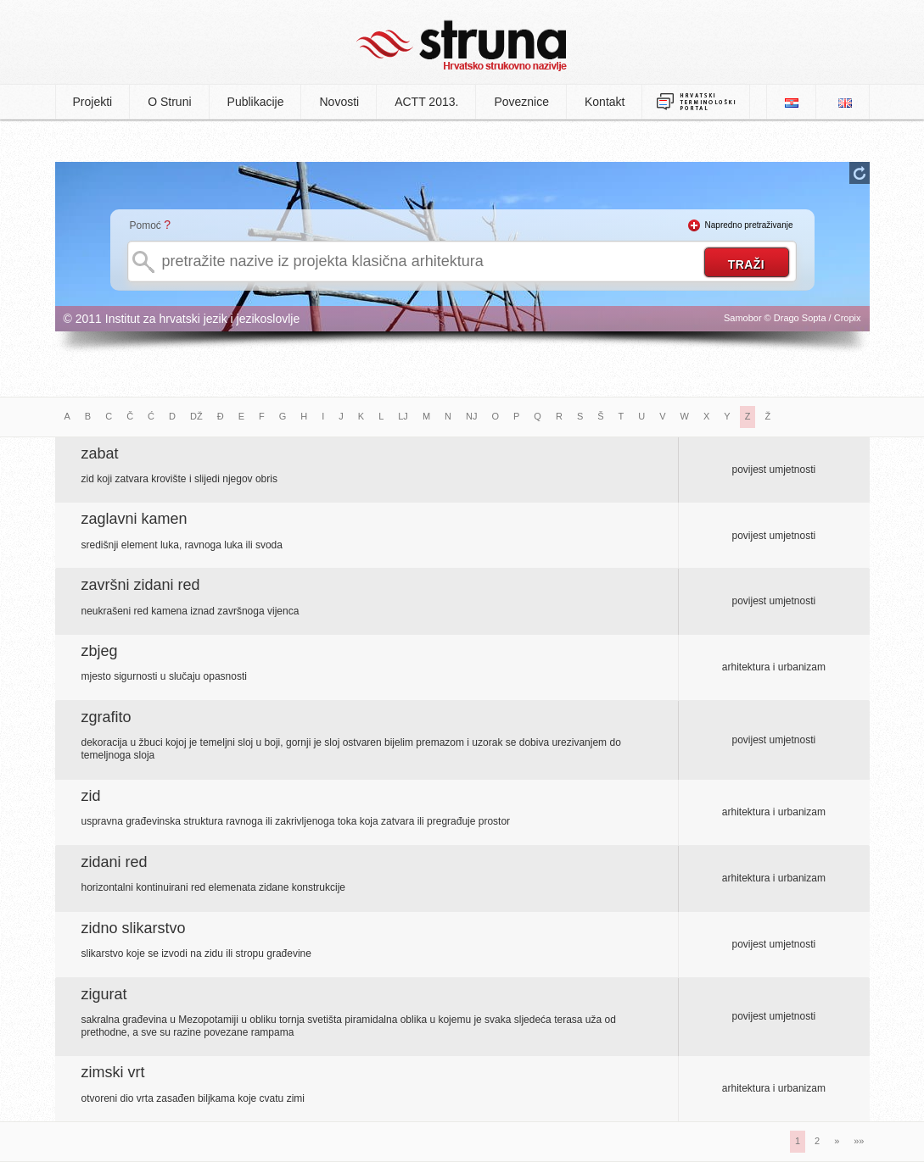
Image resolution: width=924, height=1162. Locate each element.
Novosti (339, 101)
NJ (471, 416)
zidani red (114, 861)
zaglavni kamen (134, 518)
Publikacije (255, 101)
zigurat (104, 994)
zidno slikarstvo (133, 928)
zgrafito (106, 717)
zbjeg (99, 650)
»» (859, 1141)
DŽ (196, 416)
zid (91, 795)
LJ (403, 416)
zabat (100, 453)
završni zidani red (140, 584)
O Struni (169, 101)
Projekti (93, 101)
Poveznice (521, 101)
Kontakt (604, 101)
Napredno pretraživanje (749, 225)
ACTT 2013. (426, 101)
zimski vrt (113, 1072)
